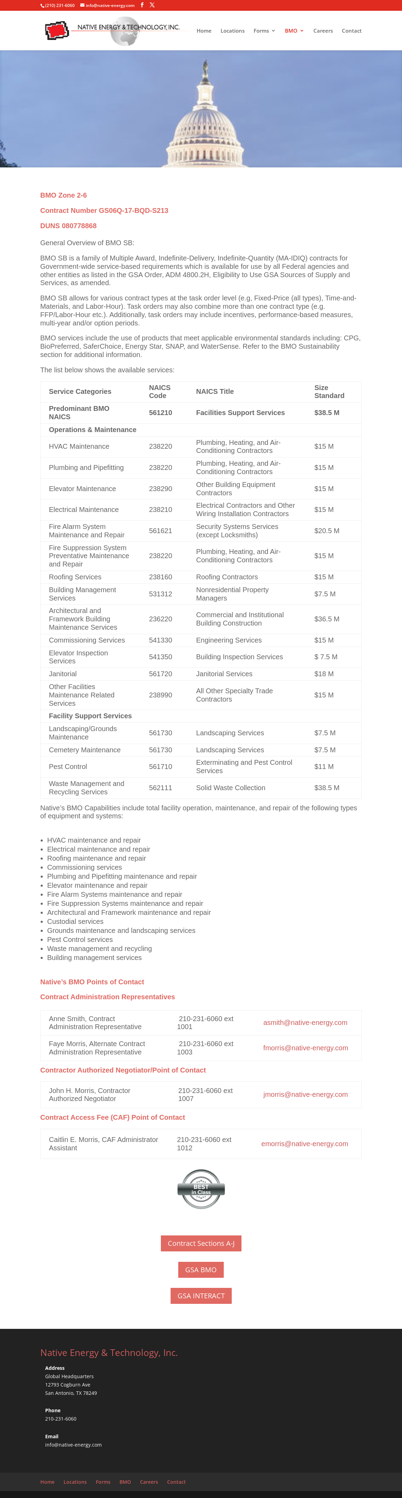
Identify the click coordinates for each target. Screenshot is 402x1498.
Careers (323, 31)
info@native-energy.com (73, 1444)
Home (204, 31)
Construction (242, 623)
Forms (261, 31)
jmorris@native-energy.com (305, 1094)
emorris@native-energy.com (304, 1144)
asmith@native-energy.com (305, 1022)
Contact (352, 31)
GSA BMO (201, 1269)
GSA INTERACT (201, 1295)
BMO (291, 31)
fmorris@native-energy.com (304, 1048)
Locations (233, 31)
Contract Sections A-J (201, 1243)
